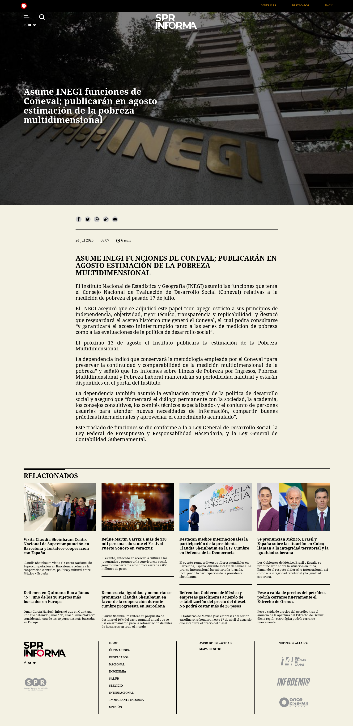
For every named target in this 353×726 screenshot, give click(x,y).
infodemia (117, 671)
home (113, 643)
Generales (276, 5)
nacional (117, 664)
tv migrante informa (126, 700)
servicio (116, 686)
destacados (118, 657)
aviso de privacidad (215, 643)
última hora (119, 650)
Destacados (308, 5)
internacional (121, 693)
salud (114, 679)
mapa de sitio (210, 649)
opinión (115, 707)
